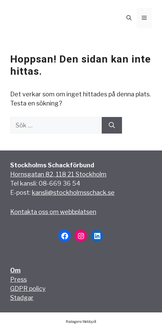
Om (15, 270)
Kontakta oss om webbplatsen (53, 211)
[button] (129, 18)
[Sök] (112, 125)
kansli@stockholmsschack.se (73, 192)
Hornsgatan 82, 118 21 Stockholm (58, 174)
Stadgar (22, 297)
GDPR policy (28, 288)
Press (18, 279)
